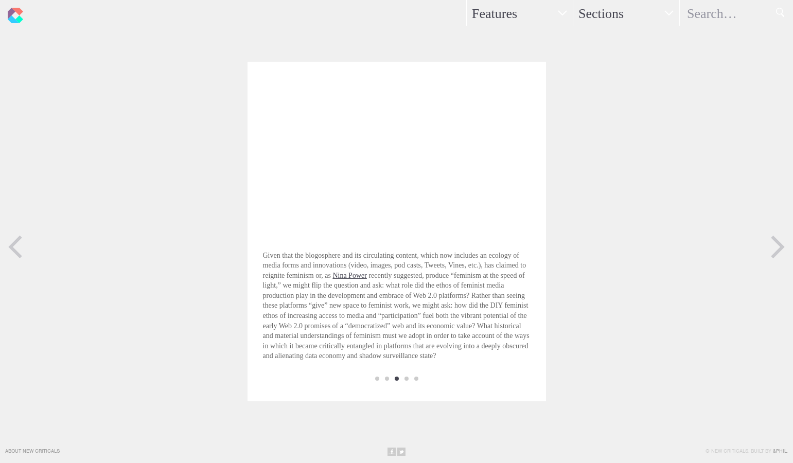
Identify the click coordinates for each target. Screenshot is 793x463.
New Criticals (13, 13)
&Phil (780, 451)
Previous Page (15, 247)
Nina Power (349, 275)
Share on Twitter (401, 452)
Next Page (777, 247)
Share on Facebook (391, 452)
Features (494, 13)
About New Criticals (32, 451)
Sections (601, 13)
